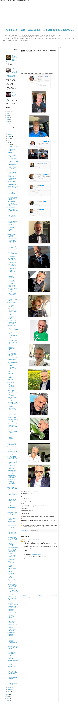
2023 (7, 119)
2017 (7, 698)
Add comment (24, 562)
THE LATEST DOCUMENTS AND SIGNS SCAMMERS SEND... (11, 385)
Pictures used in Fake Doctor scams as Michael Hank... (12, 513)
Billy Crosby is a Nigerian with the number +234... (11, 241)
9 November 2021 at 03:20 (36, 554)
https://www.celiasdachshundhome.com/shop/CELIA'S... (12, 299)
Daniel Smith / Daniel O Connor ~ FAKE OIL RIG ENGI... (12, 672)
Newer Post (23, 595)
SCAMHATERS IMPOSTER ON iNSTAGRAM (11, 476)
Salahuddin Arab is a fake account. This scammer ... (12, 570)
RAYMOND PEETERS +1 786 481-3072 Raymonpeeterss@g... (12, 247)
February (10, 689)
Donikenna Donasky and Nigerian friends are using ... (12, 294)
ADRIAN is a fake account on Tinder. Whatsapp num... (12, 472)
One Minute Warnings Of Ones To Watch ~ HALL (12, 462)
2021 (7, 123)
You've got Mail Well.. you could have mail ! (12, 359)
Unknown (26, 539)
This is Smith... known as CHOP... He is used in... (12, 290)
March (9, 687)
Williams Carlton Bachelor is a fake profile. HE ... (11, 410)
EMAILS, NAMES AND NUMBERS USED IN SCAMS (12, 457)
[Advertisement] (39, 10)
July (9, 138)
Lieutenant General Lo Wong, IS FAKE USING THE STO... (12, 172)
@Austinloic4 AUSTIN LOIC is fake (11, 348)
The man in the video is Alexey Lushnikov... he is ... (12, 448)
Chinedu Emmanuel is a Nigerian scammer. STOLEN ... (12, 657)
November (10, 130)
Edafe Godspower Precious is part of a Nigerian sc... (12, 414)
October (10, 132)
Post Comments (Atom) (32, 597)
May (9, 142)
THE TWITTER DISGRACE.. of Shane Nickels (11, 499)
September (10, 134)
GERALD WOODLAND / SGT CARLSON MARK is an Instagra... (11, 564)
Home (39, 595)
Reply (25, 550)
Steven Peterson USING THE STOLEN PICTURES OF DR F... (12, 641)
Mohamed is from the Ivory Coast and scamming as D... (12, 453)
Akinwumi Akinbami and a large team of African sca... (12, 626)
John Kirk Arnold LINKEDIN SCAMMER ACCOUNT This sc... (11, 482)
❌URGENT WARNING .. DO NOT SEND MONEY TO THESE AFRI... (11, 279)
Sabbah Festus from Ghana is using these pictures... (12, 518)
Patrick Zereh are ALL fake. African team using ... (12, 600)
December (10, 127)
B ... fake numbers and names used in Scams (12, 504)
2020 (7, 126)
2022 (7, 121)
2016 (7, 700)
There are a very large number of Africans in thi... (12, 399)
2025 (7, 115)
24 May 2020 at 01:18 (34, 539)
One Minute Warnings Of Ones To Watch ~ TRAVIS (12, 364)
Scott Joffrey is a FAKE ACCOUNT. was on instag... (12, 226)
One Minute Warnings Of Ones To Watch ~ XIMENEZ (12, 198)
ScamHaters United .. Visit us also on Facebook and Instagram (38, 29)
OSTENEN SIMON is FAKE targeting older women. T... (12, 183)
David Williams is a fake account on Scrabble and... (11, 621)
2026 (7, 113)
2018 (7, 696)
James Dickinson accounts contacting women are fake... (12, 221)
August (9, 136)
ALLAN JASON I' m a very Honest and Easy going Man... (12, 187)
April (9, 144)
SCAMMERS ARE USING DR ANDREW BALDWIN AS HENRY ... (11, 615)
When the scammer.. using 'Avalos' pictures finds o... (11, 467)
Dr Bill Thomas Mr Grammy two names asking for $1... (12, 322)
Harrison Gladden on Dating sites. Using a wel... (12, 591)
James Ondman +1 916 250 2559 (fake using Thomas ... (12, 488)
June (9, 140)
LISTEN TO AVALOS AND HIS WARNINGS (12, 344)
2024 (7, 117)
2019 (7, 694)
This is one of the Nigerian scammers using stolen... (12, 581)
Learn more (2, 20)
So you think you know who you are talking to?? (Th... (12, 647)
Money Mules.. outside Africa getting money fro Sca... (12, 285)
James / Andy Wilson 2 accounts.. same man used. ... (12, 668)
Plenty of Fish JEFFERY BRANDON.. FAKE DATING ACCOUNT (12, 393)
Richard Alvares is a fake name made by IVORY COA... (12, 231)
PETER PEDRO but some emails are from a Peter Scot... (12, 509)
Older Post (54, 595)
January (9, 691)
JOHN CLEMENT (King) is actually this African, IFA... (12, 443)
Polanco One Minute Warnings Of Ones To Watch (12, 677)
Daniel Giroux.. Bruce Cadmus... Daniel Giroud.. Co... (12, 652)
